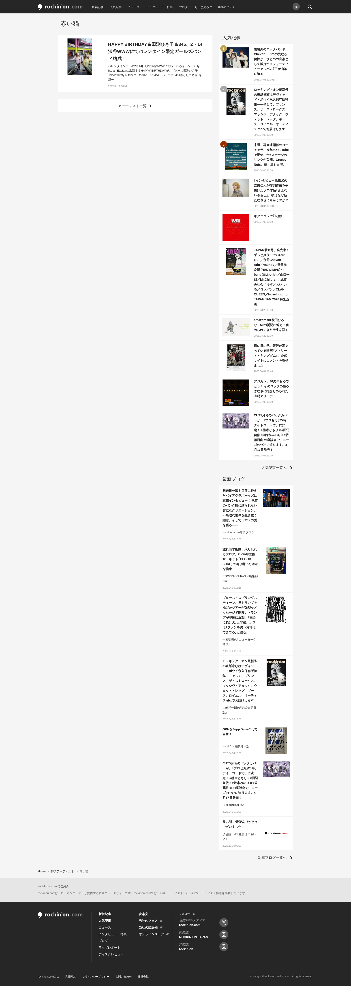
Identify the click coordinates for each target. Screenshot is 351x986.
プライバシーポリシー (95, 976)
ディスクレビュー (111, 954)
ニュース (134, 7)
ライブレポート (109, 947)
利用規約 (70, 976)
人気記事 (116, 7)
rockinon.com (60, 7)
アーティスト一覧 (132, 105)
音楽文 (143, 914)
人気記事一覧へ (274, 467)
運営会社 (143, 976)
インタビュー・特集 (159, 7)
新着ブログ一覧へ (272, 857)
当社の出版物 (148, 927)
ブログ (183, 7)
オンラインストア (151, 934)
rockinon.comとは (48, 976)
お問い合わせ (124, 976)
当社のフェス (226, 7)
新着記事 (97, 7)
